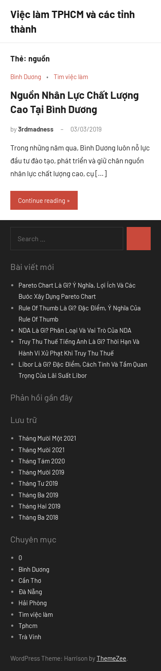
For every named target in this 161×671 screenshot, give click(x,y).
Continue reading (41, 200)
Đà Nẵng (30, 591)
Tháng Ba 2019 (38, 495)
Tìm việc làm (71, 76)
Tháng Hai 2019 (39, 506)
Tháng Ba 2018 (38, 517)
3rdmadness (36, 129)
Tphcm (27, 625)
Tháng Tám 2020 (41, 461)
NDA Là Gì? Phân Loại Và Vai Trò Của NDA (74, 330)
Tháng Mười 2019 (41, 472)
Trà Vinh (29, 636)
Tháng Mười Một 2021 (47, 438)
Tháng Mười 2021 (41, 449)
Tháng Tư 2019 (38, 483)
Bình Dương (25, 76)
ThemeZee (111, 658)
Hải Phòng (32, 603)
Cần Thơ (29, 580)
